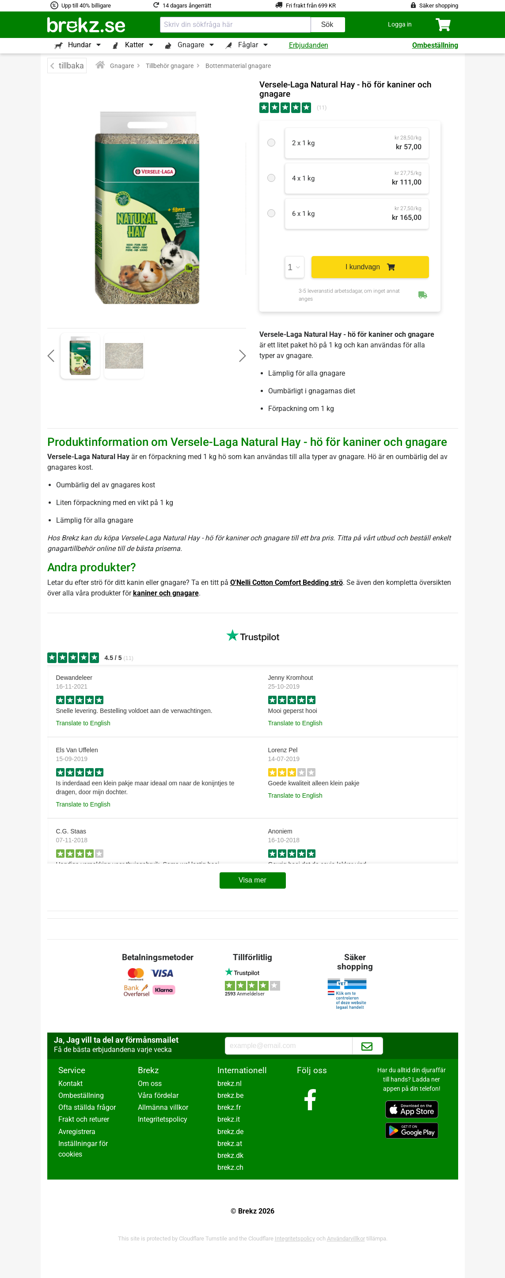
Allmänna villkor (163, 1107)
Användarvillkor (346, 1238)
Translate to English (83, 723)
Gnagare (191, 45)
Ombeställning (435, 45)
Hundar (79, 45)
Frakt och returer (83, 1119)
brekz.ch (230, 1167)
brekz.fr (229, 1107)
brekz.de (230, 1131)
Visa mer (252, 880)
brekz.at (229, 1143)
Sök (327, 24)
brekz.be (230, 1095)
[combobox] (235, 25)
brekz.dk (230, 1155)
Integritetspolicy (162, 1119)
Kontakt (70, 1083)
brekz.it (228, 1119)
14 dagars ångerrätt (187, 5)
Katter (134, 45)
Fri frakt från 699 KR (311, 5)
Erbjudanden (308, 45)
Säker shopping (438, 5)
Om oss (150, 1083)
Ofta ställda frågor (87, 1107)
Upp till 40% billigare (86, 5)
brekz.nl (229, 1083)
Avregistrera (76, 1131)
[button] (400, 24)
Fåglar (248, 45)
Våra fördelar (158, 1095)
